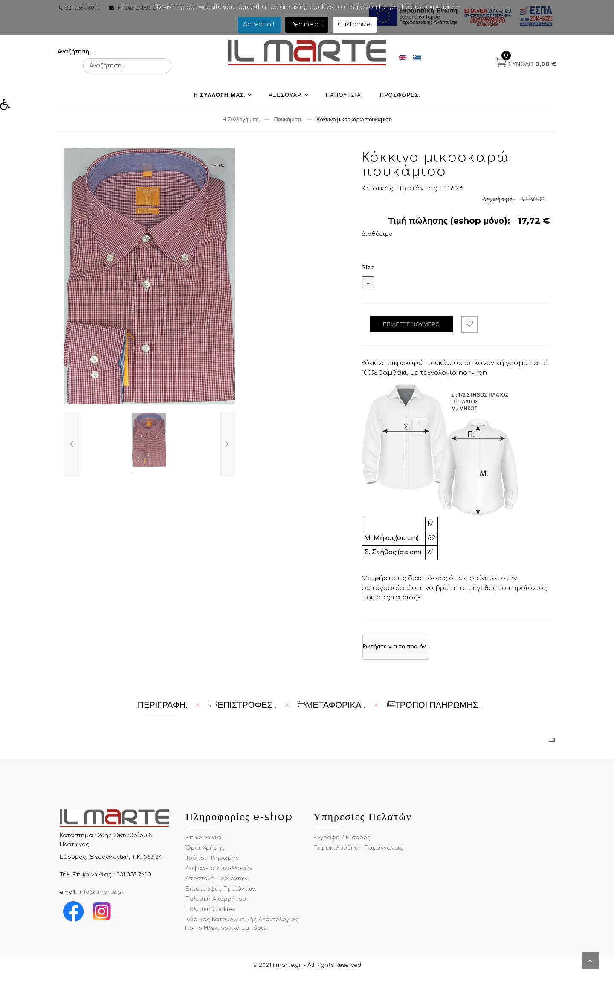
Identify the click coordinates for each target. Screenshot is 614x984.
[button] (8, 107)
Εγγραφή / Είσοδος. (342, 844)
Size (368, 274)
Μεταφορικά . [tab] (331, 711)
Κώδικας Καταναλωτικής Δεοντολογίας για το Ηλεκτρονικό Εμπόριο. (242, 930)
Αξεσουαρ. (286, 100)
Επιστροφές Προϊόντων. (220, 895)
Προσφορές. (400, 100)
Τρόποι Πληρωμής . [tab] (434, 711)
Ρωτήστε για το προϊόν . (396, 653)
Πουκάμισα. (288, 125)
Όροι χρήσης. (205, 854)
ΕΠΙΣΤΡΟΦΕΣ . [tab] (242, 711)
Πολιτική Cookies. (210, 915)
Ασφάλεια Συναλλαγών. (219, 874)
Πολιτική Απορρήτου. (216, 905)
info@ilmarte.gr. (101, 898)
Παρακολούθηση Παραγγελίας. (358, 854)
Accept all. (259, 24)
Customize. (354, 24)
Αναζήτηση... (75, 52)
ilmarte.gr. (287, 971)
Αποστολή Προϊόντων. (217, 885)
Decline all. (306, 24)
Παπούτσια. (344, 100)
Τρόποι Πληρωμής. (212, 864)
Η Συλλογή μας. (220, 100)
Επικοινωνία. (204, 844)
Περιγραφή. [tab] (163, 711)
